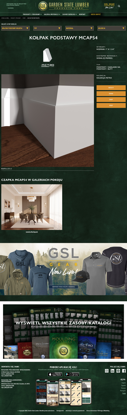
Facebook (124, 371)
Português (123, 390)
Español (123, 385)
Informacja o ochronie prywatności (75, 411)
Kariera (11, 8)
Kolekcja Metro (104, 78)
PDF (111, 105)
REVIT (111, 88)
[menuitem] (110, 6)
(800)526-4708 (10, 374)
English (124, 383)
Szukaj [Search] (119, 6)
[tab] (32, 14)
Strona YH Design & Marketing (97, 411)
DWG (111, 93)
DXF (111, 99)
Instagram (106, 371)
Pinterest (118, 371)
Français (123, 388)
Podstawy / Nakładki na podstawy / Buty (108, 68)
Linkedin (112, 371)
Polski (124, 393)
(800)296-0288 (10, 386)
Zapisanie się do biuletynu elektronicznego (16, 4)
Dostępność (60, 411)
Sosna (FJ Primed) (104, 58)
